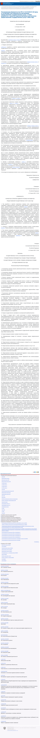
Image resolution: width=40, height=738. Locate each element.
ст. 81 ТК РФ (3, 675)
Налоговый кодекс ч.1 (6, 503)
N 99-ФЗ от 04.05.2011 (4, 618)
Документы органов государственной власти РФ (11, 520)
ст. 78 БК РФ (3, 679)
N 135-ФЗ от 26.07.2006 (5, 614)
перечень (3, 50)
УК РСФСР (4, 559)
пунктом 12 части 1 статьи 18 (15, 39)
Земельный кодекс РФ (6, 494)
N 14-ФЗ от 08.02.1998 (4, 622)
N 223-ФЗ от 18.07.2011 (4, 626)
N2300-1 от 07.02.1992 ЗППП (5, 590)
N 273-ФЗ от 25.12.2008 (5, 594)
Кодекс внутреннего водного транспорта (10, 498)
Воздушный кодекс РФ (6, 481)
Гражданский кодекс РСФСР (7, 548)
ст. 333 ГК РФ (3, 659)
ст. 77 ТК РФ (3, 695)
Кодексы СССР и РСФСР (6, 543)
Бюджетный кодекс (5, 478)
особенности (3, 47)
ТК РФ (3, 508)
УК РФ (3, 511)
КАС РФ (3, 495)
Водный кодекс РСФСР (6, 544)
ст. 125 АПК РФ (3, 721)
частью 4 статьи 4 (16, 167)
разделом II (18, 235)
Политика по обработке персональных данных (12, 730)
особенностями (29, 140)
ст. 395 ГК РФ (3, 667)
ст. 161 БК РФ (3, 691)
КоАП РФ (3, 497)
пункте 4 (24, 161)
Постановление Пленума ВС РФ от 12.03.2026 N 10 (11, 535)
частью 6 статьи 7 (16, 98)
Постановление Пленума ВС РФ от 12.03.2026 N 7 (11, 532)
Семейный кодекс (5, 506)
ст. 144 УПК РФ (3, 699)
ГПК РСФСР (4, 546)
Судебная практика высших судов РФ (9, 514)
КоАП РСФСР (4, 554)
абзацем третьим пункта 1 (32, 61)
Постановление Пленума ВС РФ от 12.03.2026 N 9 (11, 537)
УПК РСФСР (4, 560)
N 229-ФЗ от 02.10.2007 (5, 647)
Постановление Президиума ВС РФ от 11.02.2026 (11, 540)
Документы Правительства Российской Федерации (11, 518)
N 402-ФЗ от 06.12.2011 (4, 610)
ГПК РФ (3, 489)
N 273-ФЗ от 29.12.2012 (4, 578)
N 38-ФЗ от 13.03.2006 (4, 598)
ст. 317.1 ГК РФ (3, 663)
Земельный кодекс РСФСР (7, 551)
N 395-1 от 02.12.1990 (4, 655)
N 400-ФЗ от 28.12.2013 (5, 566)
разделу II (3, 227)
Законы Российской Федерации (8, 516)
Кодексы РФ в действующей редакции (9, 475)
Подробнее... (36, 541)
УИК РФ (3, 509)
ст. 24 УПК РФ (3, 707)
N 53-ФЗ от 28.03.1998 (4, 651)
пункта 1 (37, 232)
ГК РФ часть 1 (4, 483)
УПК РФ (3, 513)
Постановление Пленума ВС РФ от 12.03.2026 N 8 (11, 533)
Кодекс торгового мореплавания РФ (9, 500)
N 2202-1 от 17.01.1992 (4, 630)
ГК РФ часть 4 (4, 487)
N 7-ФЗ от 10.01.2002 (4, 602)
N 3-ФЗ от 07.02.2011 (4, 606)
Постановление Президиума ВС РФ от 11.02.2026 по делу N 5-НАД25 (15, 538)
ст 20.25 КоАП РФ (4, 671)
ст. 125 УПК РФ (3, 703)
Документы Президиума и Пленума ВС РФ (10, 521)
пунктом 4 (10, 164)
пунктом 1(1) (3, 63)
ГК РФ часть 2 (4, 484)
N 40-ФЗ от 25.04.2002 (5, 574)
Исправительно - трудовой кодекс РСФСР (10, 552)
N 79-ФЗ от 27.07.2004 (4, 582)
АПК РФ (3, 476)
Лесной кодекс (5, 502)
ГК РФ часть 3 (4, 486)
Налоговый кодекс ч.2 (6, 505)
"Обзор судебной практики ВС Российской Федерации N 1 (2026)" (14, 524)
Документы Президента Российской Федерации (11, 517)
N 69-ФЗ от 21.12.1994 (4, 570)
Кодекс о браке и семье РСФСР (8, 557)
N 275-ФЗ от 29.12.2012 (4, 586)
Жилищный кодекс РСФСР (7, 549)
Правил (25, 206)
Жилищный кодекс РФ (6, 492)
